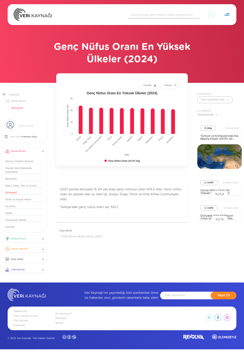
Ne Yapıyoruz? (63, 324)
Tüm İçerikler (21, 331)
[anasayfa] (27, 306)
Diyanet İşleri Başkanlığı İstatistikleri (18, 165)
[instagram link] (227, 329)
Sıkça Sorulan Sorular (26, 326)
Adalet (9, 208)
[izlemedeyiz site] (224, 348)
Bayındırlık (11, 174)
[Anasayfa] (33, 15)
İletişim (59, 333)
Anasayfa (14, 90)
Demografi (17, 103)
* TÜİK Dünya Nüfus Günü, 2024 (80, 232)
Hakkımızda (20, 322)
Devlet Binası (18, 96)
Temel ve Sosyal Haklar (18, 195)
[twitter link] (209, 329)
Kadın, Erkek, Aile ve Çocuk (20, 181)
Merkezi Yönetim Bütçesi (19, 157)
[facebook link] (218, 329)
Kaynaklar (19, 336)
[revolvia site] (193, 348)
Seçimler (10, 222)
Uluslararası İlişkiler (15, 215)
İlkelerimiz (61, 329)
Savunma (10, 202)
